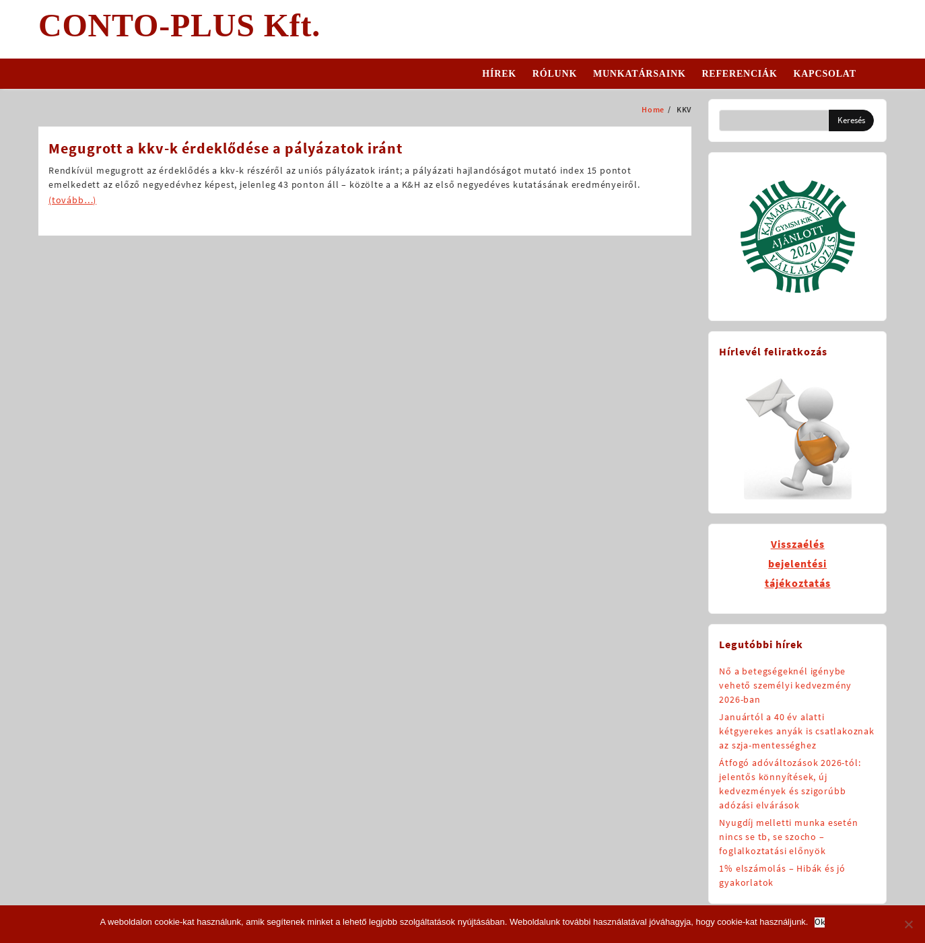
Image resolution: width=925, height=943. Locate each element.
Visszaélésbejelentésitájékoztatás (798, 563)
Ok (820, 922)
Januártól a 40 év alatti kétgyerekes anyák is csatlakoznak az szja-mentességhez (796, 731)
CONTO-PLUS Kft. (179, 25)
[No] (908, 924)
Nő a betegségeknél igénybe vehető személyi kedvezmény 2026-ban (785, 685)
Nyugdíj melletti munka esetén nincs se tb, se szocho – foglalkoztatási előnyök (788, 836)
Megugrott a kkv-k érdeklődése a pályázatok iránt (225, 148)
